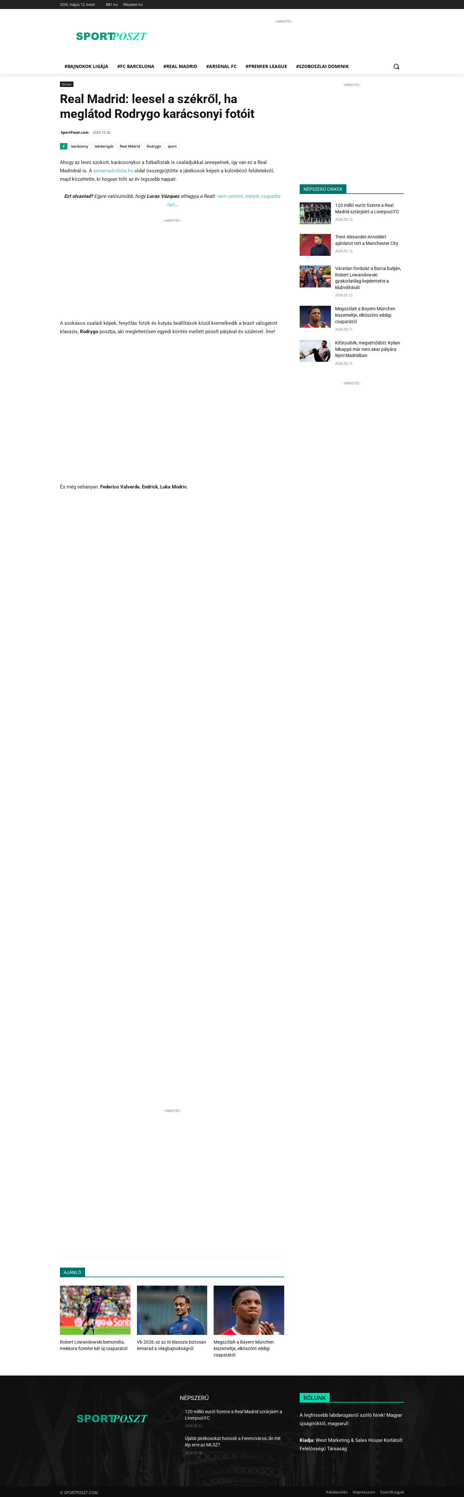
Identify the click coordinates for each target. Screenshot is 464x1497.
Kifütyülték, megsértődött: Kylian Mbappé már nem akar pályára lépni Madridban (367, 349)
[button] (396, 66)
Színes (66, 84)
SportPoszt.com (75, 132)
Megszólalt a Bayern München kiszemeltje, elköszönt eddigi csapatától (241, 1347)
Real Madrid (130, 146)
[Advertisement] (283, 39)
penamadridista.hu (113, 171)
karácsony (79, 146)
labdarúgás (104, 146)
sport (172, 146)
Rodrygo (154, 146)
